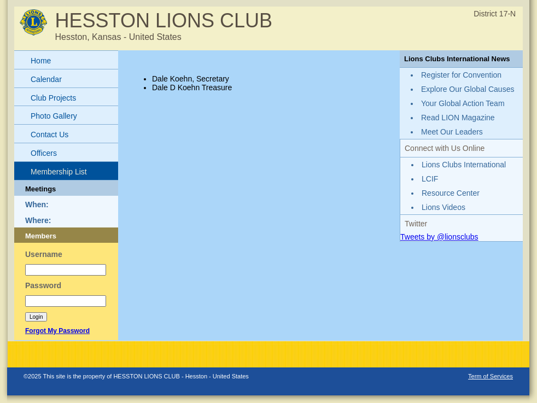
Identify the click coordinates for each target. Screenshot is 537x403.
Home (41, 60)
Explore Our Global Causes (467, 89)
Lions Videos (443, 207)
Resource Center (451, 193)
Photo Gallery (54, 116)
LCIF (430, 178)
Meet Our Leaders (452, 131)
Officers (44, 153)
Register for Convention (461, 75)
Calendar (46, 79)
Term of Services (490, 376)
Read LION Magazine (458, 117)
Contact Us (49, 134)
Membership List (59, 171)
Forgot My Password (57, 331)
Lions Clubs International (464, 164)
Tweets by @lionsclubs (439, 236)
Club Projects (53, 98)
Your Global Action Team (463, 103)
